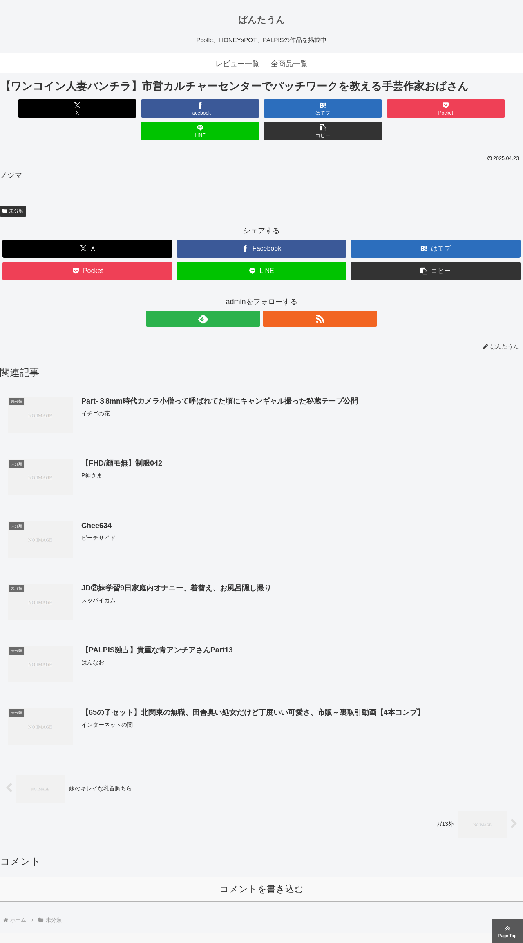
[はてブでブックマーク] (217, 108)
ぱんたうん (261, 20)
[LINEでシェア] (393, 108)
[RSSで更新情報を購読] (271, 296)
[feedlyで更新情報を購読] (252, 296)
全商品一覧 (289, 64)
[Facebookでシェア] (130, 108)
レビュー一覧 (237, 64)
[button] (481, 108)
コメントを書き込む (262, 867)
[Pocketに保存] (305, 108)
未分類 (13, 188)
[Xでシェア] (42, 108)
